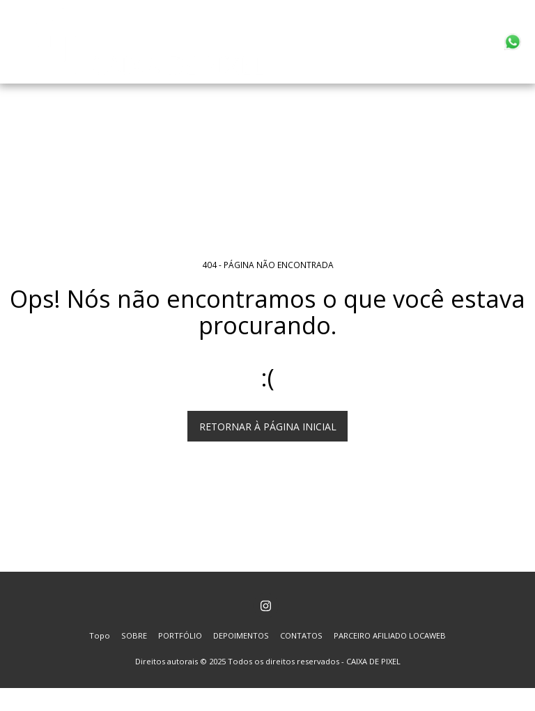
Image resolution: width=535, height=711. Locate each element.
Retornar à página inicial (267, 426)
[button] (513, 41)
